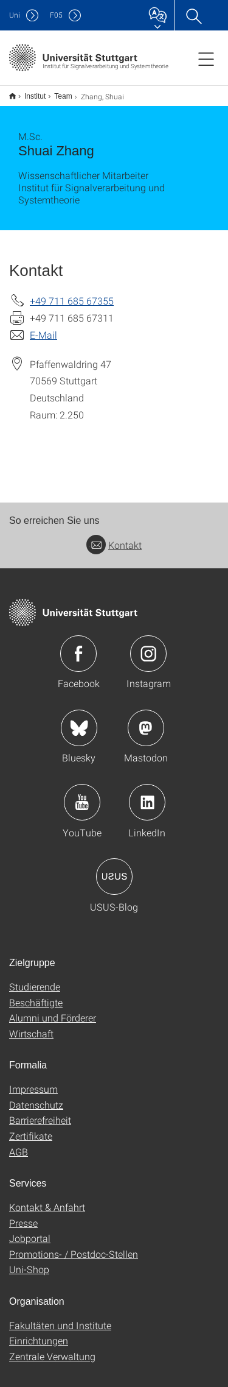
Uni (14, 14)
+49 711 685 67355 (72, 292)
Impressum (33, 1081)
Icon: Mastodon (146, 720)
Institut (28, 92)
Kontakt (114, 537)
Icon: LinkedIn (147, 794)
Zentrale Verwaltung (52, 1348)
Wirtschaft (31, 1025)
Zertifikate (30, 1127)
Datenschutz (36, 1096)
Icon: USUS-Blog (114, 868)
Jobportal (29, 1230)
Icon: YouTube (82, 794)
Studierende (34, 978)
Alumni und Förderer (52, 1009)
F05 (56, 14)
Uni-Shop (29, 1261)
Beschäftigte (36, 994)
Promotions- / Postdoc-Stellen (73, 1246)
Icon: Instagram (148, 645)
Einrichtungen (38, 1332)
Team (56, 92)
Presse (23, 1215)
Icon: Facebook (78, 645)
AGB (18, 1143)
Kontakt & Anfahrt (47, 1199)
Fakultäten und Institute (60, 1317)
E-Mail (43, 326)
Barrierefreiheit (40, 1112)
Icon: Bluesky (79, 720)
